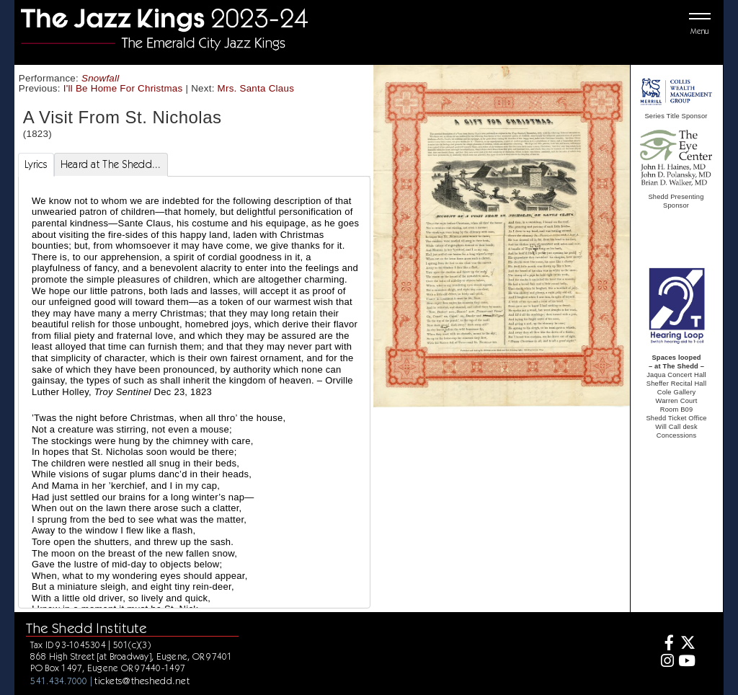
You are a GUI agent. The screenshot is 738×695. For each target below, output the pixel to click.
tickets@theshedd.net (142, 680)
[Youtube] (686, 662)
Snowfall (100, 78)
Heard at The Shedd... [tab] (111, 164)
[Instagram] (666, 662)
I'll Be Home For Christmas (123, 88)
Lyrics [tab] (36, 164)
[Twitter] (686, 644)
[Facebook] (666, 644)
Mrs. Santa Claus (256, 88)
